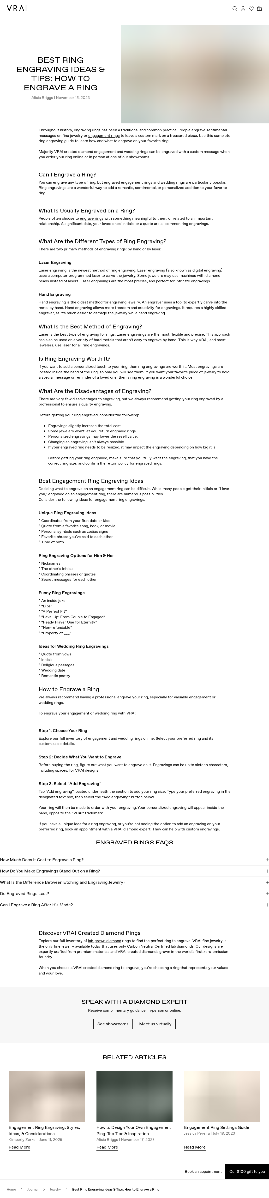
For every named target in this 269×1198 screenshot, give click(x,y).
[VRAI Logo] (16, 8)
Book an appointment (203, 1171)
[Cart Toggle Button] (259, 9)
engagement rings (104, 135)
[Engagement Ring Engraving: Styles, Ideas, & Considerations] (47, 1097)
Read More (19, 1147)
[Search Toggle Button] (235, 9)
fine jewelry (64, 946)
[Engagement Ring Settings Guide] (222, 1097)
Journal (32, 1189)
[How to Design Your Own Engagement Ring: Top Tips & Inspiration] (134, 1097)
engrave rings (91, 218)
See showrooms (113, 1024)
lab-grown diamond (104, 940)
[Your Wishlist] (251, 9)
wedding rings (173, 182)
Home (11, 1189)
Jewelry (55, 1189)
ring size (69, 463)
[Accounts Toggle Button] (243, 9)
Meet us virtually (155, 1024)
